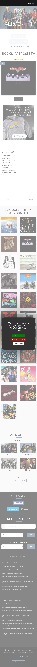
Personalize (18, 343)
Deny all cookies (18, 340)
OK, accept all (18, 336)
